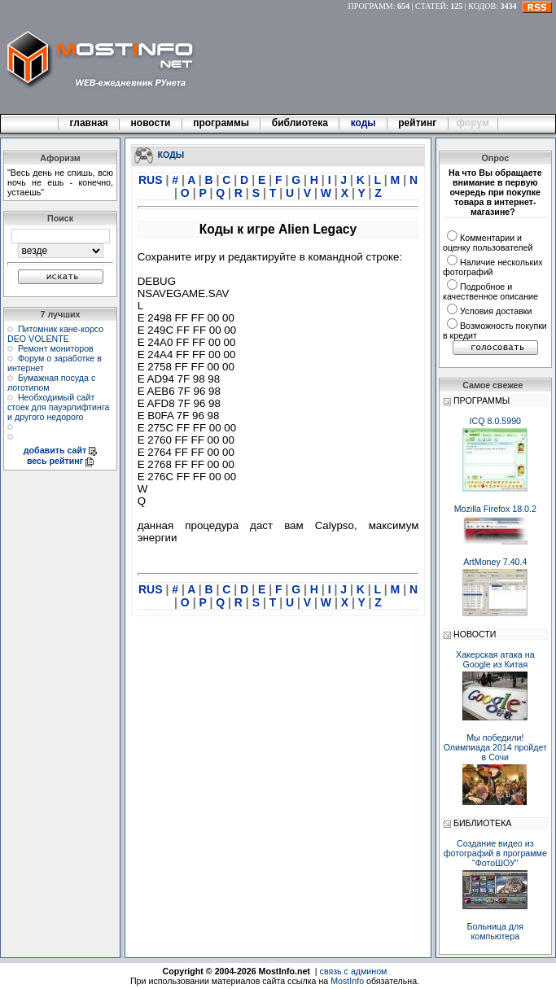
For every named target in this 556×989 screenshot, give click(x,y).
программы (221, 123)
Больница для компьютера (495, 931)
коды (363, 123)
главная (89, 123)
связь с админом (353, 971)
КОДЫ (171, 154)
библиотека (300, 123)
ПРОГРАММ (370, 6)
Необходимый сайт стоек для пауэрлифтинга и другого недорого (58, 407)
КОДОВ (482, 6)
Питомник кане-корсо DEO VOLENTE (55, 334)
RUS (151, 179)
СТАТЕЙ (430, 6)
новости (150, 123)
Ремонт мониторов (56, 348)
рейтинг (418, 123)
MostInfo (347, 981)
